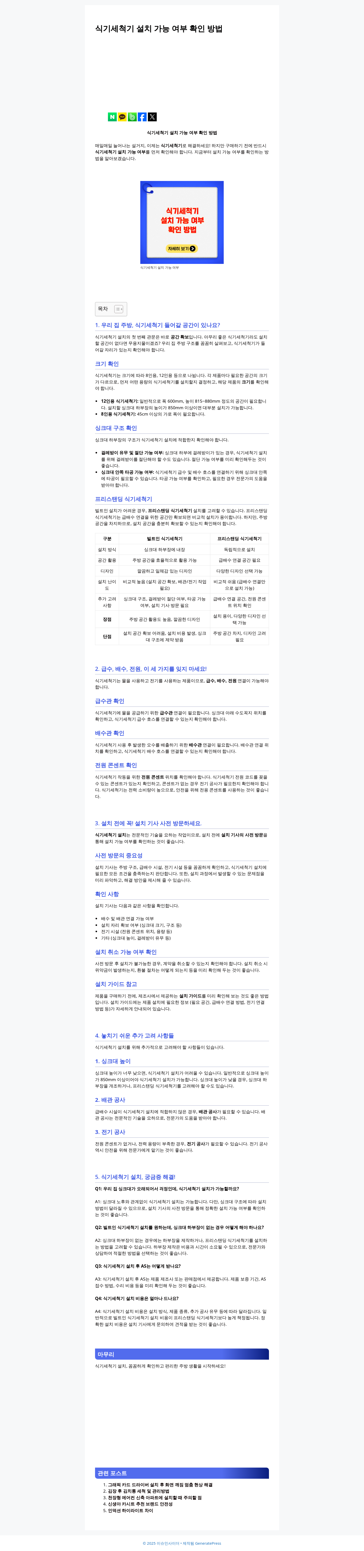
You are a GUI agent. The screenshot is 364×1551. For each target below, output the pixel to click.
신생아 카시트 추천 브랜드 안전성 (140, 1504)
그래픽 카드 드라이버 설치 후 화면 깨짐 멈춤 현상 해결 (160, 1485)
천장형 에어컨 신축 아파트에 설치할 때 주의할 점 (155, 1497)
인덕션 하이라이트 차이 (130, 1510)
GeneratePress (208, 1543)
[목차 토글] (116, 309)
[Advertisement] (182, 77)
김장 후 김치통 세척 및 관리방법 (138, 1491)
